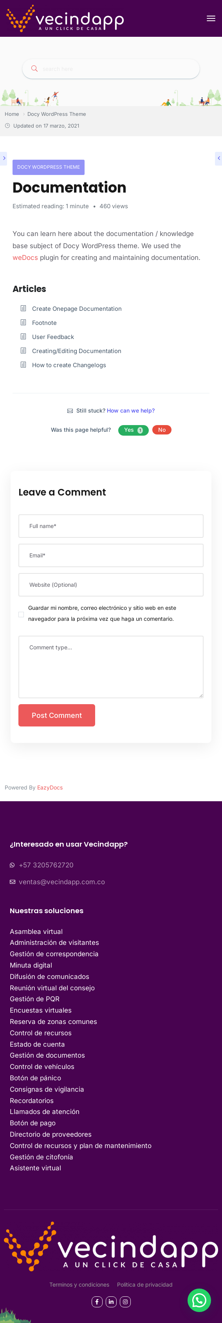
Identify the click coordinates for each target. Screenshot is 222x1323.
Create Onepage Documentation (77, 308)
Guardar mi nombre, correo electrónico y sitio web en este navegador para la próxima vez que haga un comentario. (102, 613)
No (162, 429)
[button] (199, 1300)
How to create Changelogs (69, 365)
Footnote (44, 322)
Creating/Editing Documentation (76, 351)
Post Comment (57, 715)
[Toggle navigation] (211, 18)
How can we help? (131, 410)
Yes (133, 430)
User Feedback (53, 337)
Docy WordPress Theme (48, 167)
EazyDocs (50, 787)
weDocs (26, 257)
